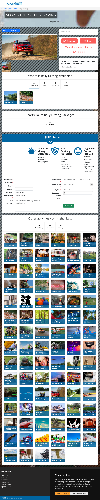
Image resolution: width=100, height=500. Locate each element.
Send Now (68, 206)
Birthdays (4, 413)
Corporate (5, 415)
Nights (58, 190)
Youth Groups (6, 417)
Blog (65, 431)
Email (10, 186)
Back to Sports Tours (11, 31)
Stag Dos (4, 408)
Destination (8, 197)
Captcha (57, 198)
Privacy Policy (85, 431)
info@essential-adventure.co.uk (88, 418)
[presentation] (77, 200)
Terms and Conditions (74, 431)
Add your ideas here (8, 202)
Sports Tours (6, 420)
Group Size (8, 192)
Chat (88, 40)
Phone (10, 189)
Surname (9, 183)
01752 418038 (93, 422)
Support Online (57, 22)
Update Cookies (94, 431)
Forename (8, 179)
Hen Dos (4, 410)
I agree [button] (58, 493)
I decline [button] (66, 493)
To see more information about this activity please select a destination (78, 62)
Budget (56, 194)
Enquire (69, 40)
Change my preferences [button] (79, 493)
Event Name (56, 180)
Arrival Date (56, 186)
